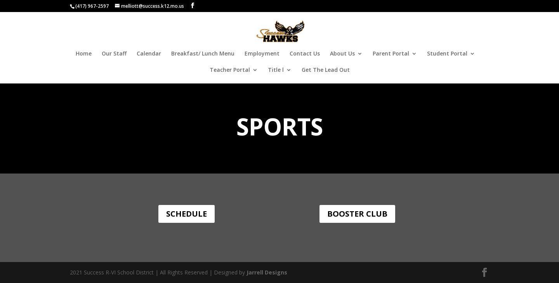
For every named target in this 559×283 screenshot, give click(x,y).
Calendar (149, 54)
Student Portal (447, 54)
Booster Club (357, 213)
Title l (276, 70)
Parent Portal (391, 54)
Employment (262, 54)
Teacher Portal (230, 70)
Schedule (186, 213)
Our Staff (114, 54)
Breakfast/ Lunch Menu (202, 54)
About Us (342, 54)
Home (84, 54)
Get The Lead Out (326, 70)
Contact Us (305, 54)
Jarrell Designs (266, 272)
